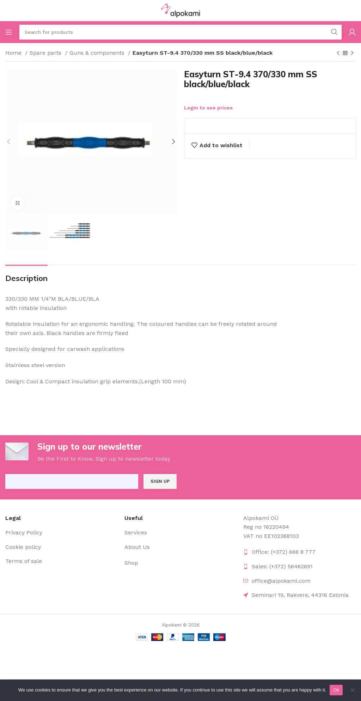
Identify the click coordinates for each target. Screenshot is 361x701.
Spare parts (46, 52)
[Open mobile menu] (9, 32)
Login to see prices (208, 107)
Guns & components (97, 52)
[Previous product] (338, 53)
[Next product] (352, 53)
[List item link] (61, 532)
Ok (336, 690)
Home (14, 52)
